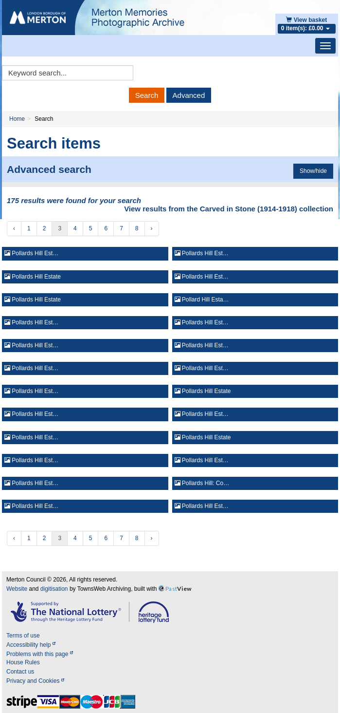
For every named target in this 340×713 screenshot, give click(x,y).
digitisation (54, 588)
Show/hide (313, 171)
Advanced (189, 95)
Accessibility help (30, 644)
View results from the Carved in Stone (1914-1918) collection (228, 209)
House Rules (23, 662)
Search (147, 95)
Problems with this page (39, 654)
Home (17, 118)
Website (16, 588)
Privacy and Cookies (35, 680)
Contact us (20, 671)
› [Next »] (152, 228)
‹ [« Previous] (14, 228)
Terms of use (23, 635)
